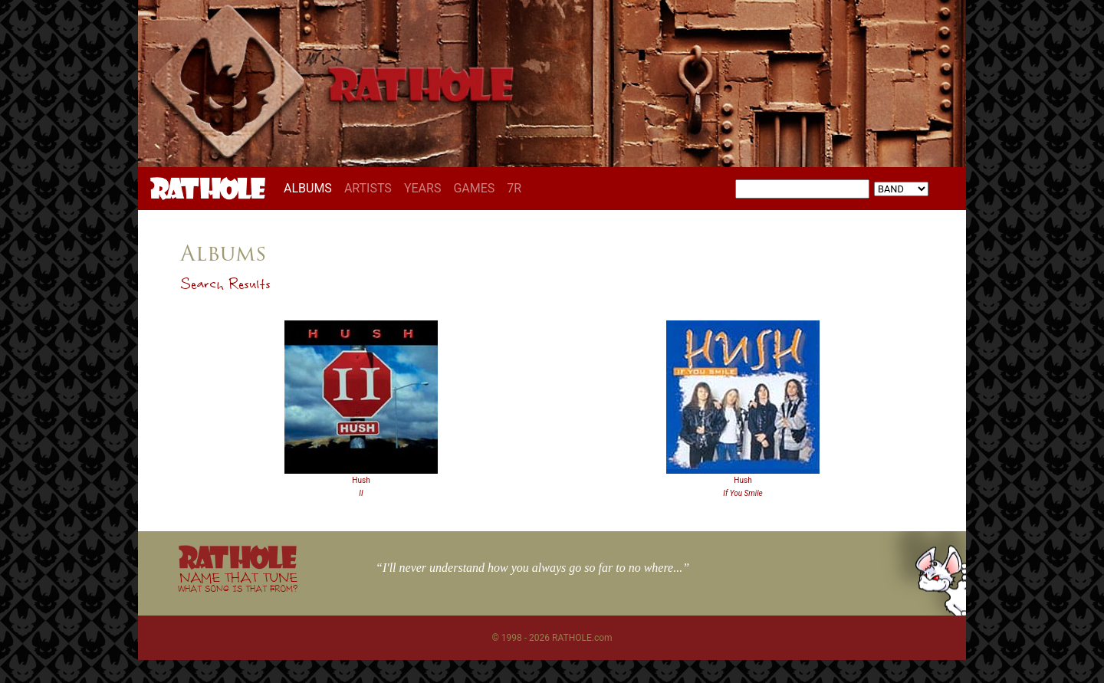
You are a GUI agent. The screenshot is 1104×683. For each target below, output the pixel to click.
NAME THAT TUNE (237, 581)
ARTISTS (368, 188)
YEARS (423, 188)
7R (514, 188)
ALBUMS (311, 187)
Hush (361, 480)
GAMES (474, 188)
